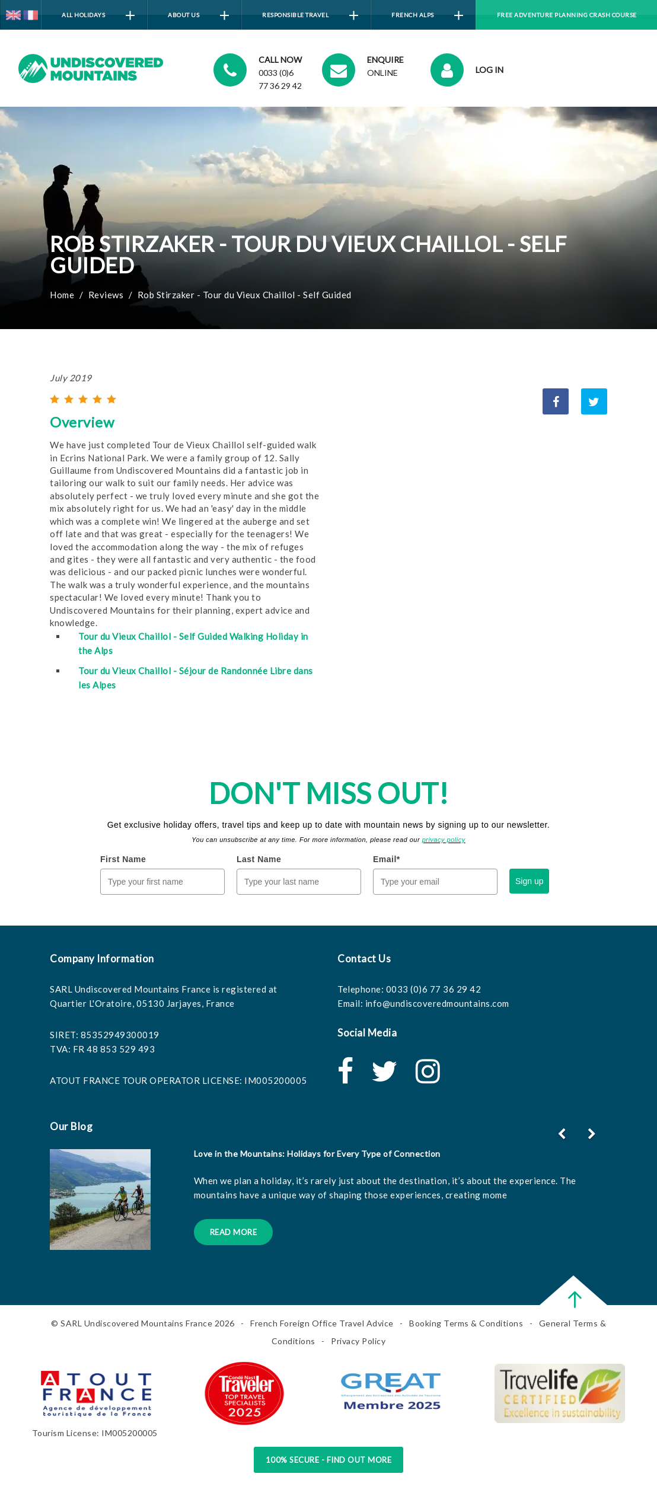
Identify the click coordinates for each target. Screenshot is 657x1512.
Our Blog (71, 1126)
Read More (233, 1232)
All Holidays (98, 15)
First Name (123, 859)
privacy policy (443, 839)
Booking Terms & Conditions (466, 1323)
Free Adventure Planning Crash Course (567, 14)
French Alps (427, 15)
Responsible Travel (310, 15)
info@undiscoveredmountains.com (437, 1003)
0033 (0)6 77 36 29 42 (433, 989)
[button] (593, 1134)
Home (62, 294)
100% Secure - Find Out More (329, 1460)
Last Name (259, 859)
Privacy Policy (358, 1341)
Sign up (529, 881)
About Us (198, 15)
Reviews (106, 294)
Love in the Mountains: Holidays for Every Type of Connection (317, 1154)
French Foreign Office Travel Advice (322, 1323)
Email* (386, 859)
